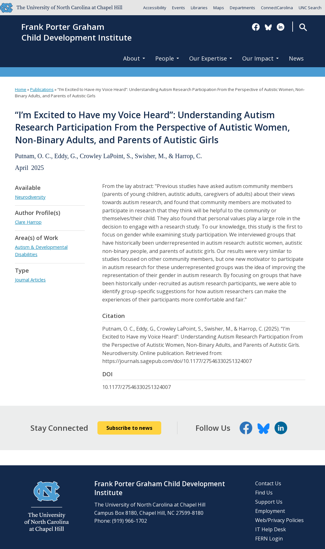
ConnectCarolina (277, 7)
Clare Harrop (28, 222)
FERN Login (269, 538)
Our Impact (260, 58)
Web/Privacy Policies (279, 520)
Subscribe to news (129, 427)
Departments (242, 7)
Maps (218, 7)
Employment (270, 510)
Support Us (268, 501)
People (167, 58)
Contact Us (268, 483)
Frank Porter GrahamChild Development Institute (76, 32)
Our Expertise (210, 58)
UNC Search (310, 7)
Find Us (264, 492)
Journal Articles (30, 280)
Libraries (199, 7)
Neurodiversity (30, 197)
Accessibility (154, 7)
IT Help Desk (270, 529)
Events (178, 7)
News (296, 58)
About (134, 58)
